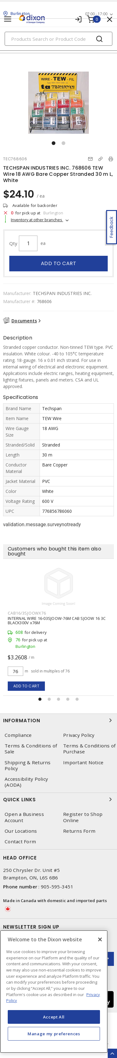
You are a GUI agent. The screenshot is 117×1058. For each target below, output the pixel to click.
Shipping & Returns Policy (28, 765)
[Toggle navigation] (7, 19)
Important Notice (83, 762)
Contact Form (20, 842)
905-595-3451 (57, 886)
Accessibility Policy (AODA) (26, 782)
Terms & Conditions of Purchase (89, 749)
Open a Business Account (24, 817)
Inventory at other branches (37, 219)
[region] (54, 991)
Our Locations (21, 831)
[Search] (58, 39)
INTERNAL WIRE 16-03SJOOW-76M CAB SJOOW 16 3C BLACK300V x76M (57, 620)
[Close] (100, 939)
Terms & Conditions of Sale (31, 749)
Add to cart (58, 263)
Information (58, 720)
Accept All (54, 1017)
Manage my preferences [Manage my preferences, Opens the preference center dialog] (54, 1034)
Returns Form (79, 831)
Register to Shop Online (82, 817)
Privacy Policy (79, 735)
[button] (53, 143)
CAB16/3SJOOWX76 (27, 613)
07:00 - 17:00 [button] (96, 13)
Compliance (18, 735)
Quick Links (58, 799)
